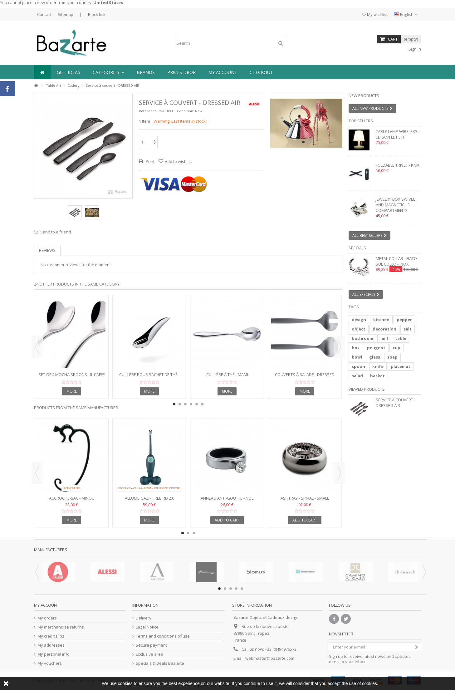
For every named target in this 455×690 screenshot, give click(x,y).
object (358, 329)
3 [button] (185, 404)
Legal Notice (147, 627)
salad (357, 376)
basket (377, 376)
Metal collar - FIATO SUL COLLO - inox (396, 261)
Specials (357, 248)
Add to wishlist (178, 161)
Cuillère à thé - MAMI (227, 374)
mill (384, 338)
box (356, 347)
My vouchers (49, 663)
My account (46, 605)
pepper (404, 319)
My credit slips (50, 636)
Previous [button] (37, 347)
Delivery (143, 618)
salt (408, 329)
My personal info (53, 654)
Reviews (47, 250)
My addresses (51, 645)
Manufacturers (50, 549)
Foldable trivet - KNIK (398, 165)
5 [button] (196, 404)
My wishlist (375, 14)
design (359, 319)
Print (149, 161)
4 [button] (191, 404)
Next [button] (339, 347)
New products (364, 95)
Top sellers (361, 121)
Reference (148, 111)
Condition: (185, 111)
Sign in (414, 49)
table (400, 338)
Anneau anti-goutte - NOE (227, 498)
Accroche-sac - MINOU (72, 498)
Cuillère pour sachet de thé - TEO (149, 377)
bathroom (362, 338)
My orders (47, 618)
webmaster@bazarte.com (269, 658)
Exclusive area (149, 654)
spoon (358, 366)
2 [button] (309, 142)
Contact (44, 14)
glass (374, 357)
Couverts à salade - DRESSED (305, 374)
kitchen (381, 319)
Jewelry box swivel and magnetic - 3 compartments (395, 204)
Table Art (53, 85)
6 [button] (202, 404)
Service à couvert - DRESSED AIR (395, 402)
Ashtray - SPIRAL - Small (305, 498)
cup (396, 347)
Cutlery (73, 85)
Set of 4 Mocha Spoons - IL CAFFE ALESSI (71, 377)
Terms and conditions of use (163, 636)
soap (392, 357)
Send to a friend (55, 232)
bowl (357, 357)
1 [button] (303, 142)
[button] (108, 72)
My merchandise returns (60, 627)
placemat (400, 366)
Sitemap (65, 14)
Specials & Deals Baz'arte (160, 663)
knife (378, 366)
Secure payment (151, 645)
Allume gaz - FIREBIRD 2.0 (149, 498)
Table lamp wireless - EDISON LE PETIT (398, 134)
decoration (384, 329)
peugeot (376, 347)
